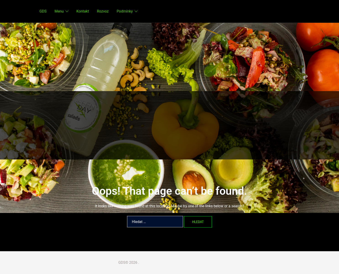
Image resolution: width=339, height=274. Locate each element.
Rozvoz (103, 11)
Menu (59, 11)
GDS (43, 11)
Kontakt (82, 11)
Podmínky (125, 11)
